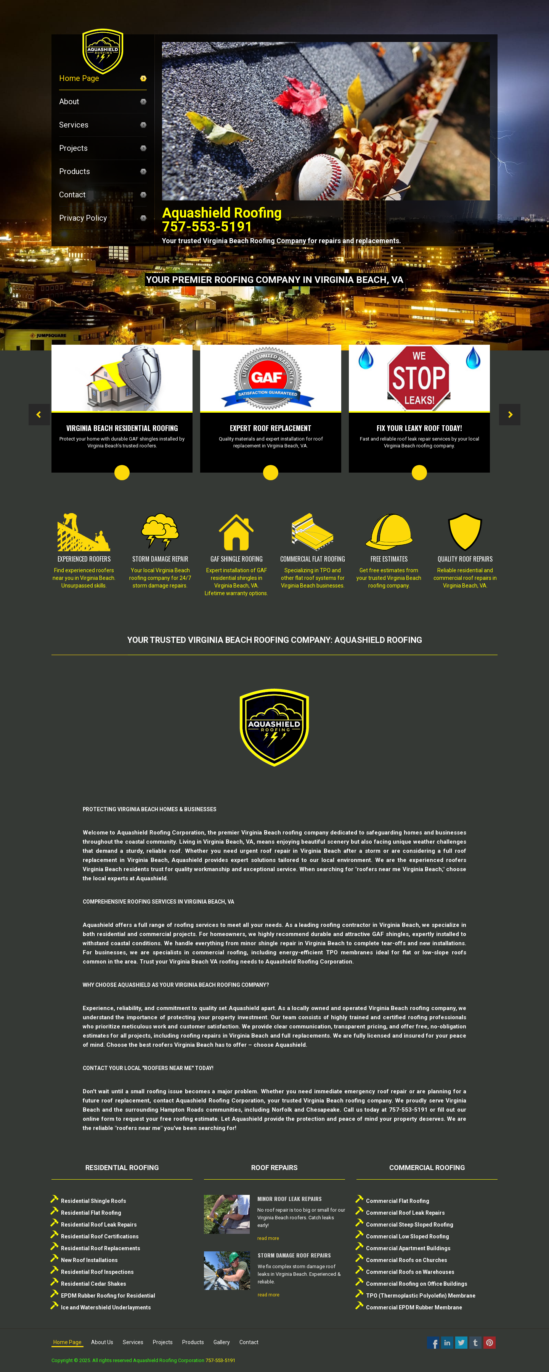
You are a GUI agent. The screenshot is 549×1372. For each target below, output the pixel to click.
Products (103, 171)
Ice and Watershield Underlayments (106, 1307)
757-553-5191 (220, 1360)
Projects (103, 148)
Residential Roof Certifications (100, 1236)
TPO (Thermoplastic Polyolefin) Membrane (420, 1296)
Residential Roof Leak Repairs (99, 1225)
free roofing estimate (189, 1118)
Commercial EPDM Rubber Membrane (414, 1307)
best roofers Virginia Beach (176, 1044)
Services (103, 124)
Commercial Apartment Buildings (408, 1248)
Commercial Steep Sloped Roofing (409, 1225)
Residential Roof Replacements (100, 1248)
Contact (103, 194)
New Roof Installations (89, 1260)
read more (268, 1238)
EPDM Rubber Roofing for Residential (108, 1296)
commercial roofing (219, 952)
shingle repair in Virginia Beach (301, 943)
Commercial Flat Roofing (397, 1201)
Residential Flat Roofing (91, 1213)
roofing (156, 1091)
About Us (102, 1342)
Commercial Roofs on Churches (406, 1260)
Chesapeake (323, 1109)
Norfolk (282, 1109)
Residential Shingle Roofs (93, 1201)
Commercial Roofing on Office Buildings (416, 1284)
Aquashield (244, 1008)
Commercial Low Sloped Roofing (407, 1236)
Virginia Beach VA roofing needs (213, 961)
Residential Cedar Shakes (93, 1284)
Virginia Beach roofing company (285, 832)
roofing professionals (437, 1017)
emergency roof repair (375, 1091)
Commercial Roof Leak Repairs (405, 1213)
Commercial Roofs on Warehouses (410, 1272)
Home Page (103, 78)
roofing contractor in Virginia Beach (370, 925)
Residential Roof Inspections (97, 1272)
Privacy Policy (103, 218)
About (103, 101)
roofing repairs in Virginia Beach (225, 1035)
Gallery (222, 1342)
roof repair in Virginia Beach (300, 850)
